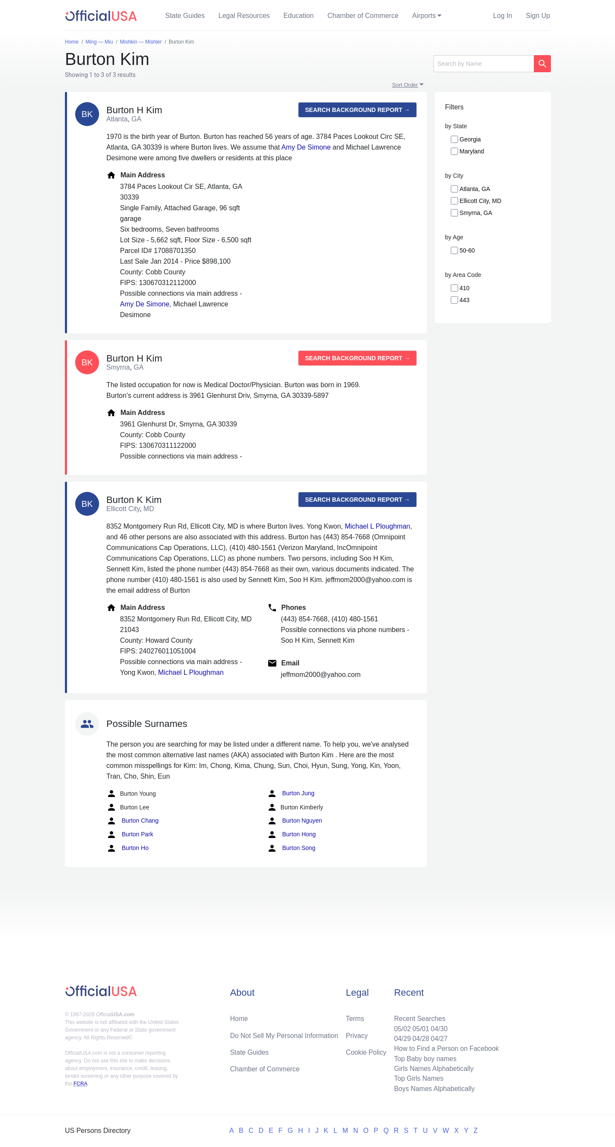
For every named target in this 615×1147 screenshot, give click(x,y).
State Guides (185, 15)
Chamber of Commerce (363, 15)
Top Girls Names (417, 1078)
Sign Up (538, 15)
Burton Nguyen (294, 821)
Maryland (472, 151)
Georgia (470, 139)
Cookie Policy (366, 1050)
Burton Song (291, 848)
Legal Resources (244, 15)
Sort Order (405, 85)
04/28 (419, 1037)
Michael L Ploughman (377, 526)
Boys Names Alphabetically (433, 1088)
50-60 (467, 250)
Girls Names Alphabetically (432, 1067)
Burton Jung (290, 793)
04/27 (437, 1037)
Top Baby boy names (423, 1057)
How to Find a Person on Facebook (445, 1047)
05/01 (419, 1026)
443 (464, 300)
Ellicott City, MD (480, 201)
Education (299, 15)
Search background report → (357, 109)
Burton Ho (127, 848)
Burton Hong (291, 834)
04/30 (437, 1026)
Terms (355, 1016)
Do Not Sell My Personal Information (285, 1033)
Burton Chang (132, 821)
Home (239, 1016)
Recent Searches (418, 1016)
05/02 (400, 1026)
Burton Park (129, 834)
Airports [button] (424, 15)
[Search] (483, 63)
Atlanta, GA (475, 189)
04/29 (400, 1037)
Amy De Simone (306, 147)
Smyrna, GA (476, 213)
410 (464, 288)
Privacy (357, 1033)
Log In (502, 15)
